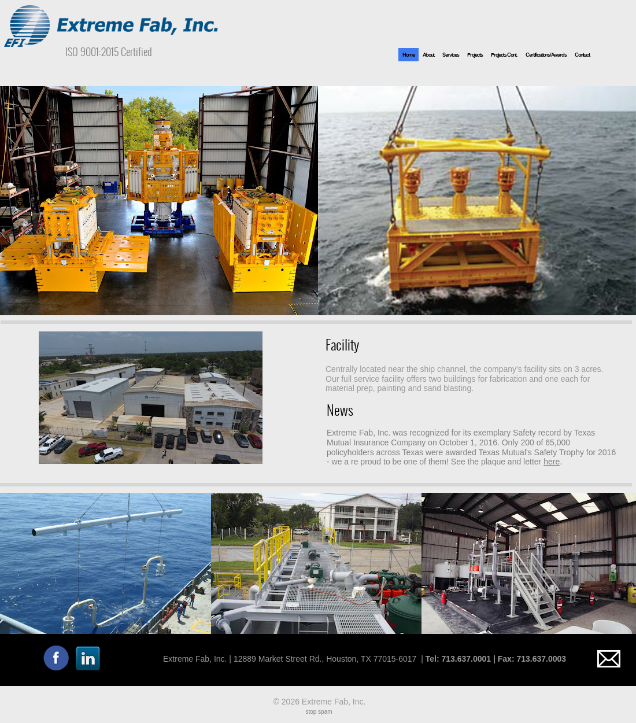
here (551, 461)
